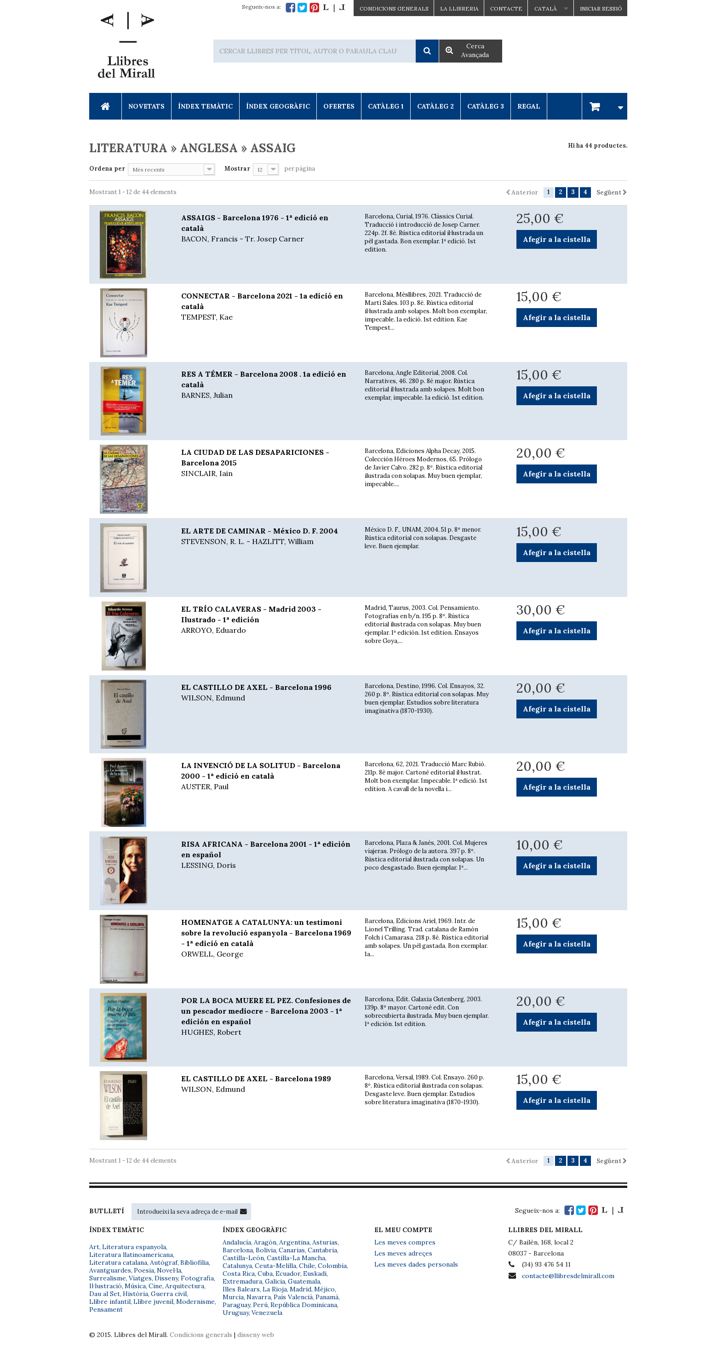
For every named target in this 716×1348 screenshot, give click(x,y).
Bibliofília (194, 1262)
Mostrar (237, 168)
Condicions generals (201, 1335)
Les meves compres (404, 1242)
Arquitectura (184, 1286)
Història (135, 1294)
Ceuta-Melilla (275, 1266)
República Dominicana (303, 1305)
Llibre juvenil (153, 1301)
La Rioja (275, 1289)
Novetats (146, 106)
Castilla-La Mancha (296, 1258)
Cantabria (322, 1250)
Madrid (300, 1289)
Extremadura (242, 1281)
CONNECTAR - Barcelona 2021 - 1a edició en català (266, 306)
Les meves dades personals (416, 1264)
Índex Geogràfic (278, 106)
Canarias (292, 1250)
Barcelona (238, 1250)
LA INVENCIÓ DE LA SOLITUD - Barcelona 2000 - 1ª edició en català (266, 776)
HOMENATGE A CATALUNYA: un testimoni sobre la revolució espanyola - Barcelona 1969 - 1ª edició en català (266, 938)
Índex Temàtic (205, 106)
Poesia (144, 1270)
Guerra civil (169, 1294)
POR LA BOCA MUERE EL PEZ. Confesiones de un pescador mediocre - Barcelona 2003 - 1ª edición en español (266, 1017)
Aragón (265, 1242)
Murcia (233, 1297)
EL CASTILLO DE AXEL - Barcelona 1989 (266, 1084)
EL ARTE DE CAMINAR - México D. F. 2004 (266, 536)
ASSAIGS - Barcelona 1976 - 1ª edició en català (266, 228)
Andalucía (237, 1242)
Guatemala (304, 1281)
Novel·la (169, 1270)
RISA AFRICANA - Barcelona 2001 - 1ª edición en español (266, 855)
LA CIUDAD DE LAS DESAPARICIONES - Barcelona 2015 (266, 463)
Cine (155, 1286)
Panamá (326, 1297)
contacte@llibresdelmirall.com (568, 1276)
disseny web (255, 1335)
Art (94, 1247)
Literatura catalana (118, 1262)
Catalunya (237, 1266)
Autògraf (164, 1262)
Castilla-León (243, 1258)
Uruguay (236, 1312)
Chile (307, 1266)
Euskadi (314, 1273)
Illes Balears (241, 1289)
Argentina (294, 1242)
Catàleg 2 (435, 106)
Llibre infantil (110, 1301)
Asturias (325, 1242)
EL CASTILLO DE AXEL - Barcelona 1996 (266, 693)
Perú (260, 1305)
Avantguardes (110, 1270)
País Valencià (293, 1297)
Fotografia (197, 1278)
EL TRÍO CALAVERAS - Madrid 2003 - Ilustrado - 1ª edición (266, 620)
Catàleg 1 (386, 106)
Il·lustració (105, 1286)
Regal (528, 106)
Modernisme (195, 1301)
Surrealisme (107, 1278)
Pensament (106, 1309)
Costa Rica (239, 1273)
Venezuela (267, 1312)
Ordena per (107, 168)
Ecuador (287, 1273)
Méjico (324, 1289)
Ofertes (339, 106)
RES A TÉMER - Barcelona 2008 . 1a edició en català (266, 385)
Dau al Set (104, 1294)
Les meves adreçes (403, 1253)
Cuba (265, 1273)
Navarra (258, 1297)
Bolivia (266, 1250)
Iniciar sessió (601, 8)
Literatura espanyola (134, 1247)
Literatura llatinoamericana (131, 1254)
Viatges (140, 1278)
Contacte (506, 8)
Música (135, 1286)
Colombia (332, 1266)
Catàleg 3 (485, 106)
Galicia (275, 1281)
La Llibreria (459, 8)
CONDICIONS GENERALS (394, 8)
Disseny (166, 1278)
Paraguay (236, 1305)
